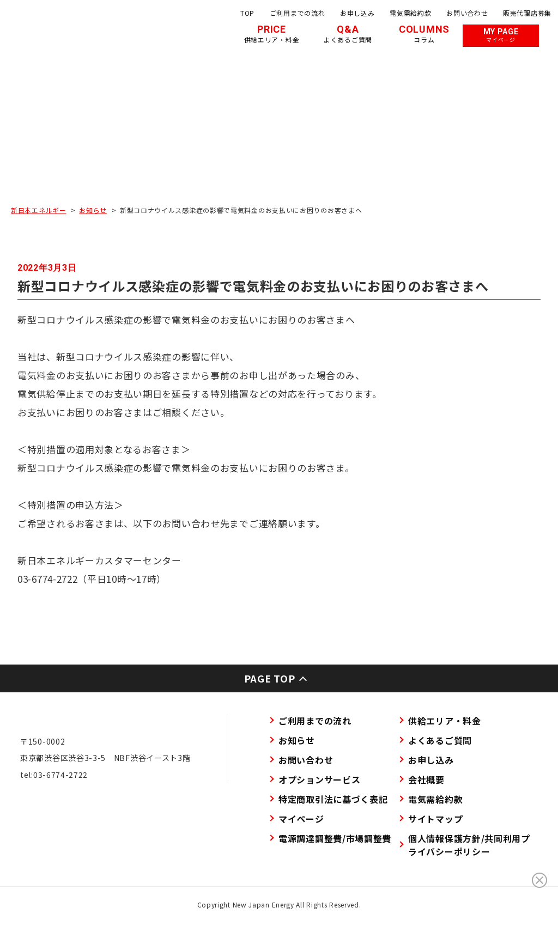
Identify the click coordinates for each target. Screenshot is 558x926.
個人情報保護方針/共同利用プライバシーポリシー (469, 845)
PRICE (272, 33)
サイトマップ (435, 818)
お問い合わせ (467, 12)
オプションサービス (319, 779)
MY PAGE (501, 35)
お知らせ (93, 210)
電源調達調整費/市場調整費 (334, 838)
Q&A (348, 33)
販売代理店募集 (527, 12)
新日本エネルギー (38, 210)
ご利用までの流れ (297, 12)
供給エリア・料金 (444, 720)
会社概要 (426, 779)
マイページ (301, 818)
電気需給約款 (410, 12)
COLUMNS (424, 33)
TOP (247, 12)
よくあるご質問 (440, 740)
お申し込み (357, 12)
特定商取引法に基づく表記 (332, 799)
